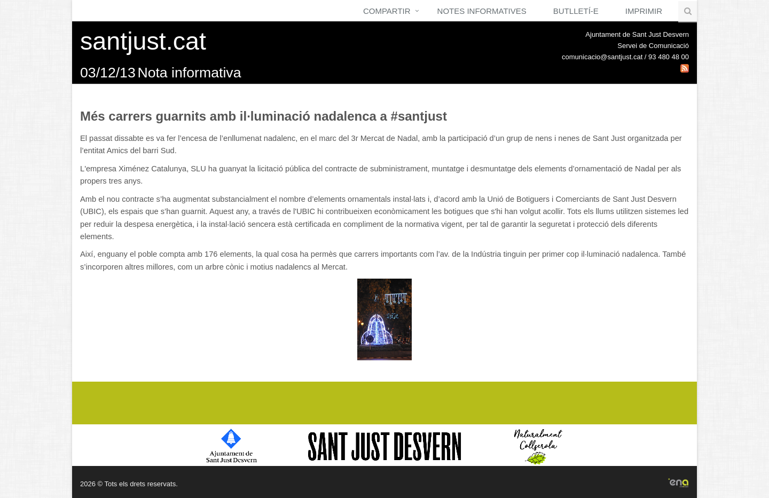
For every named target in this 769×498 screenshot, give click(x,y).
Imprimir (643, 10)
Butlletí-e (576, 10)
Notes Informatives (482, 10)
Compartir (387, 10)
